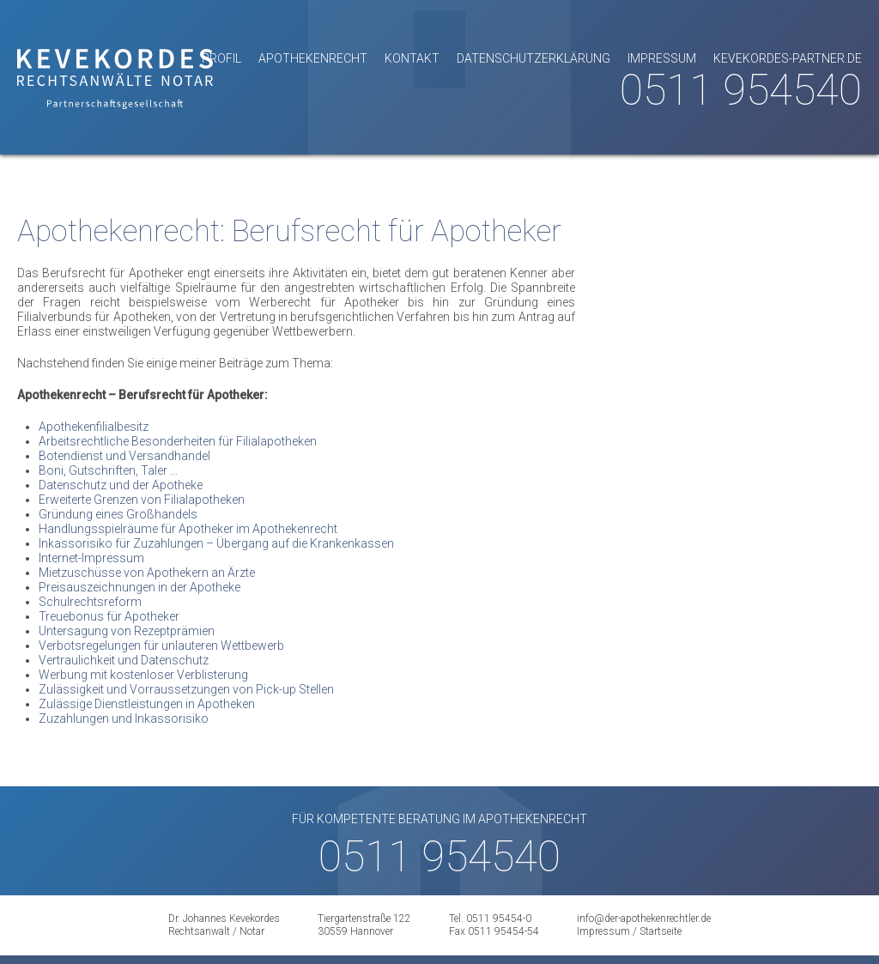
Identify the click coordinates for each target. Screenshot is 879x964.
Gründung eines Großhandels (118, 514)
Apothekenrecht (312, 58)
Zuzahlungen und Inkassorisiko (124, 718)
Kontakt (412, 58)
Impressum (661, 58)
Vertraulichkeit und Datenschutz (124, 660)
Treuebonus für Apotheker (109, 616)
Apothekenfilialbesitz (94, 426)
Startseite (661, 931)
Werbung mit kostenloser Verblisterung (143, 675)
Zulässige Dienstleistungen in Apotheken (147, 704)
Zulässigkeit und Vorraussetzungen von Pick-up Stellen (186, 689)
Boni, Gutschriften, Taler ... (108, 470)
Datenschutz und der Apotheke (121, 485)
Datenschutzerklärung (533, 58)
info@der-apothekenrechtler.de (644, 918)
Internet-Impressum (91, 558)
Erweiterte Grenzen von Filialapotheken (142, 499)
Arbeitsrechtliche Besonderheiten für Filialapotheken (178, 441)
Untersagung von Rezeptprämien (127, 631)
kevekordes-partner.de (787, 58)
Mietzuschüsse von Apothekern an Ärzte (147, 572)
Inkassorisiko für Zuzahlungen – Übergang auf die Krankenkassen (216, 543)
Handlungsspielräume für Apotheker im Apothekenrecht (188, 529)
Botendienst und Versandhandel (124, 456)
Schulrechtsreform (90, 602)
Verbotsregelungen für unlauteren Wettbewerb (161, 645)
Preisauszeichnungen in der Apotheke (139, 587)
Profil (221, 58)
